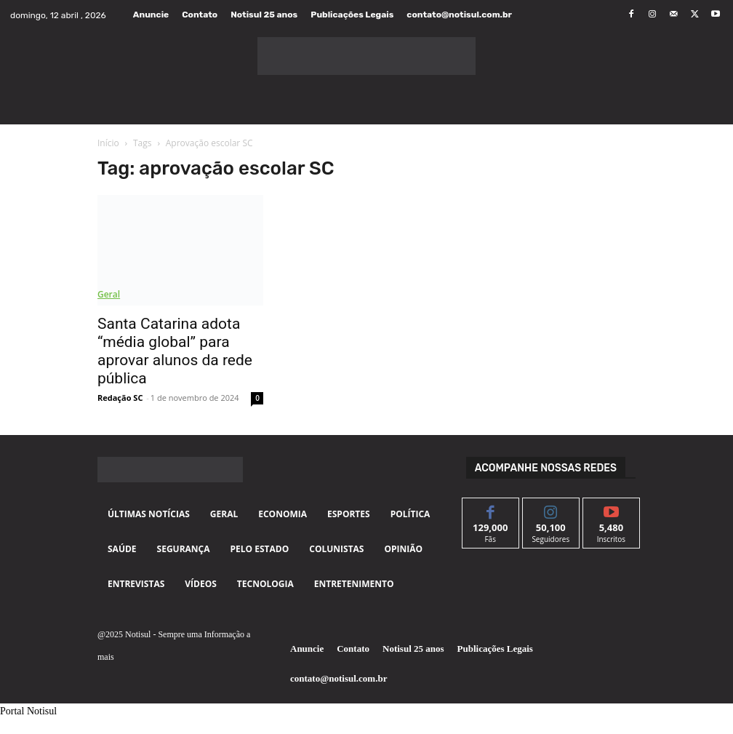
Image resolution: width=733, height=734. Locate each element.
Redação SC (120, 397)
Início (108, 143)
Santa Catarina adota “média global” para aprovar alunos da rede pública (174, 351)
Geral (108, 294)
